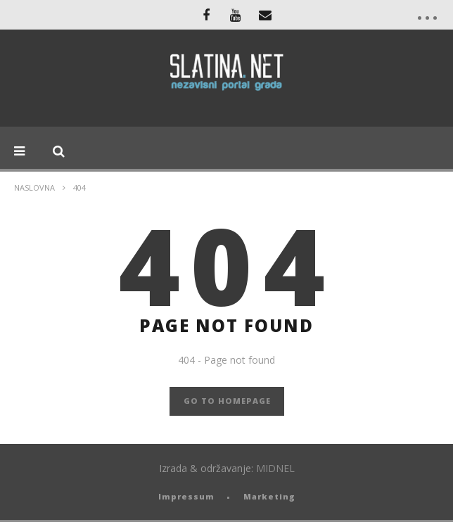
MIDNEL (275, 468)
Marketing (269, 496)
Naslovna (34, 187)
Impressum (186, 496)
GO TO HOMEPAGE (227, 400)
